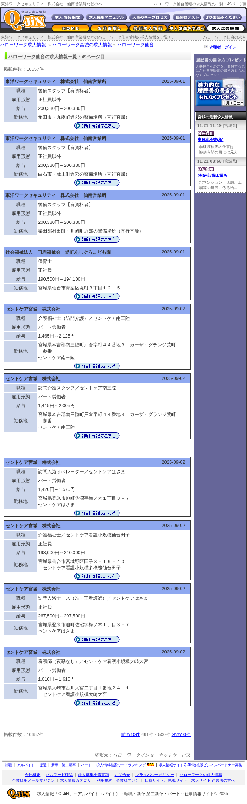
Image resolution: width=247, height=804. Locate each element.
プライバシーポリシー (154, 775)
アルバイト (26, 765)
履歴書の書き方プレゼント (221, 60)
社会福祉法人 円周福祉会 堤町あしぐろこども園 (58, 252)
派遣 (43, 765)
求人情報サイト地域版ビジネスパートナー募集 (200, 765)
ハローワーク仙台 (135, 44)
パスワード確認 (59, 775)
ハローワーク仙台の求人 (224, 37)
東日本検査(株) (210, 139)
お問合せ (122, 775)
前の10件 (130, 734)
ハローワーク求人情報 (23, 44)
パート (86, 765)
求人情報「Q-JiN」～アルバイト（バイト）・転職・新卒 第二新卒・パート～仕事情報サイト (125, 793)
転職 (8, 765)
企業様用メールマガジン (33, 780)
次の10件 (181, 734)
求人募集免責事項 (93, 775)
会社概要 (32, 775)
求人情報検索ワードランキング (121, 765)
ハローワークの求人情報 (201, 775)
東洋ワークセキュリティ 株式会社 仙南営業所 (55, 81)
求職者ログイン (222, 47)
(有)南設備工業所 (212, 175)
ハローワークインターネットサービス (152, 755)
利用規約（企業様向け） (118, 780)
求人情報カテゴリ (75, 780)
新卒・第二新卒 (63, 765)
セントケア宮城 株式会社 (32, 309)
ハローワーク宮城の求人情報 (82, 44)
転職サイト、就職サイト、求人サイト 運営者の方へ (190, 780)
